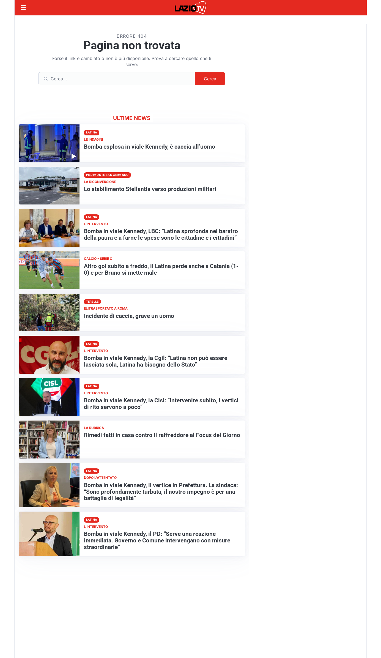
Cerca (210, 78)
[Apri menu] (23, 7)
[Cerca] (116, 78)
